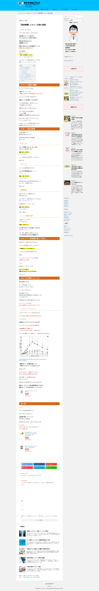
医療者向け (66, 215)
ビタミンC (25, 71)
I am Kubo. (49, 586)
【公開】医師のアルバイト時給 (33, 566)
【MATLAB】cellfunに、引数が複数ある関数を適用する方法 (77, 168)
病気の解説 (55, 9)
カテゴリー (66, 18)
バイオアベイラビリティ (28, 79)
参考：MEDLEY (23, 154)
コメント (23, 484)
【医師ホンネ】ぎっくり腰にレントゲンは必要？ (37, 531)
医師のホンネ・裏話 (44, 9)
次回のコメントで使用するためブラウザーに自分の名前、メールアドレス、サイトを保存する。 (39, 517)
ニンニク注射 (22, 475)
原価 (34, 475)
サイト (22, 509)
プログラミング (67, 211)
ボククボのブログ (49, 583)
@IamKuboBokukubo (68, 60)
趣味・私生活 (74, 9)
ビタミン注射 (28, 475)
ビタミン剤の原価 (24, 68)
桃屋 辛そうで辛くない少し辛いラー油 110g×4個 (31, 447)
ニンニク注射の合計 (27, 74)
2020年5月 (66, 201)
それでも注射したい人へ (26, 77)
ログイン (66, 225)
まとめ (22, 80)
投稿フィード (66, 226)
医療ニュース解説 (34, 9)
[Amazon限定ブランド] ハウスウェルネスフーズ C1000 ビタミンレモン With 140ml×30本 (31, 434)
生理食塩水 (25, 73)
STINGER (61, 588)
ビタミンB (25, 70)
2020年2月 (66, 206)
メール (22, 505)
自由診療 (39, 475)
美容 (36, 475)
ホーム (24, 9)
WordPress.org (67, 229)
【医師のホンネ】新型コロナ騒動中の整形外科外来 (38, 548)
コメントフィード (67, 228)
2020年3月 (66, 204)
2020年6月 (66, 200)
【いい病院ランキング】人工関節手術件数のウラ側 (38, 540)
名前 (22, 500)
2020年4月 (66, 203)
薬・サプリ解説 (65, 9)
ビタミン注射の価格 (25, 67)
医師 (32, 475)
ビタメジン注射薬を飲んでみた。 (28, 76)
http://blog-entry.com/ (68, 235)
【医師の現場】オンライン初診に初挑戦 (35, 557)
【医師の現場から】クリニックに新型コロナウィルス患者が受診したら (76, 88)
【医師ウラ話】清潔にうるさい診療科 (31, 575)
